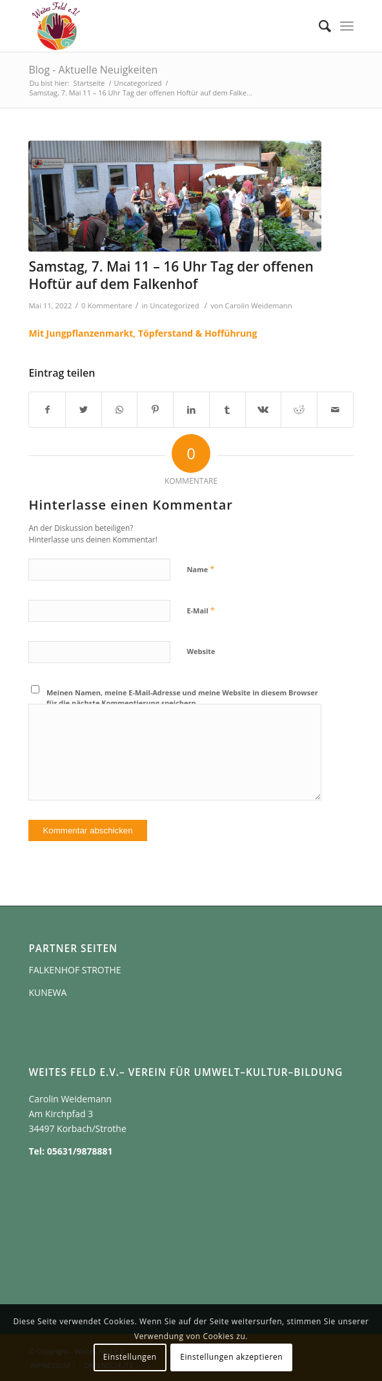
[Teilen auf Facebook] (47, 409)
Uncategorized (174, 305)
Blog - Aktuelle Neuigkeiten (92, 70)
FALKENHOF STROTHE (74, 970)
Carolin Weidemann (258, 305)
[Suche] (318, 26)
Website (200, 651)
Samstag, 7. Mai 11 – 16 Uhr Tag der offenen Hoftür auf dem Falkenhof (170, 275)
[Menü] (347, 25)
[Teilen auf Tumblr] (227, 409)
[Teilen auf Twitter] (83, 409)
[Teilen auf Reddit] (299, 409)
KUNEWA (47, 992)
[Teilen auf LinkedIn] (191, 409)
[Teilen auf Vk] (263, 409)
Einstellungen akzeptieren (231, 1356)
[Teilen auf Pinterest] (155, 409)
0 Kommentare (106, 305)
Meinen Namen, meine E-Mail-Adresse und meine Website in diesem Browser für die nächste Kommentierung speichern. (182, 698)
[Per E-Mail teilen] (335, 409)
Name (200, 569)
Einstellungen (130, 1356)
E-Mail (200, 610)
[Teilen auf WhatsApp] (119, 409)
